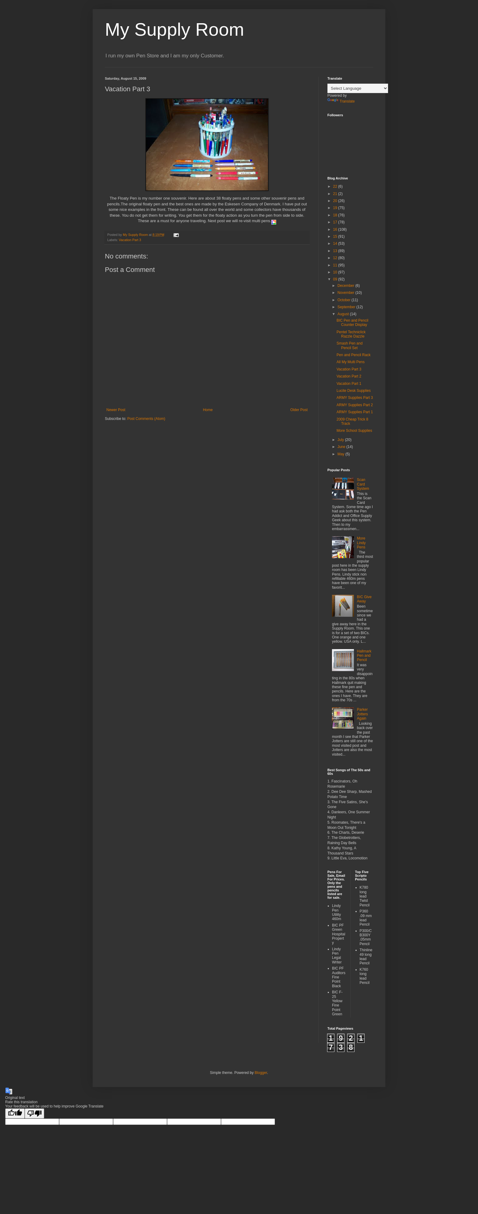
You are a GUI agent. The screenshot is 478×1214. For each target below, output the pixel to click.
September (346, 307)
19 (335, 208)
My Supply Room (174, 29)
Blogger (261, 1073)
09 (335, 279)
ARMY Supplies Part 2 (355, 405)
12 (335, 258)
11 (335, 265)
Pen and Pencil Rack (353, 355)
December (346, 286)
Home (208, 410)
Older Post (299, 410)
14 (335, 243)
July (341, 440)
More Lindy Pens (361, 542)
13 (335, 251)
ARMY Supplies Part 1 (355, 412)
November (346, 293)
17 (335, 222)
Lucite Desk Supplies (354, 390)
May (341, 454)
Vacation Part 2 (349, 376)
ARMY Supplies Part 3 (355, 398)
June (341, 447)
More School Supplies (354, 430)
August (343, 314)
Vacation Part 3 (130, 240)
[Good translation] (15, 1113)
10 (335, 272)
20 (335, 201)
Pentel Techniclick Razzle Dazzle (351, 334)
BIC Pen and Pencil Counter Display (352, 322)
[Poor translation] (34, 1113)
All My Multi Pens (351, 362)
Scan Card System (363, 484)
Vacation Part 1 (349, 383)
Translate (341, 101)
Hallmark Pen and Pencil (364, 655)
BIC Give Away (364, 599)
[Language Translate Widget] (357, 88)
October (344, 300)
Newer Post (115, 410)
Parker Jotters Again (362, 714)
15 (335, 236)
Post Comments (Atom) (146, 419)
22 (335, 186)
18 (335, 215)
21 (335, 194)
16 (335, 229)
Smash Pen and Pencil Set (349, 345)
